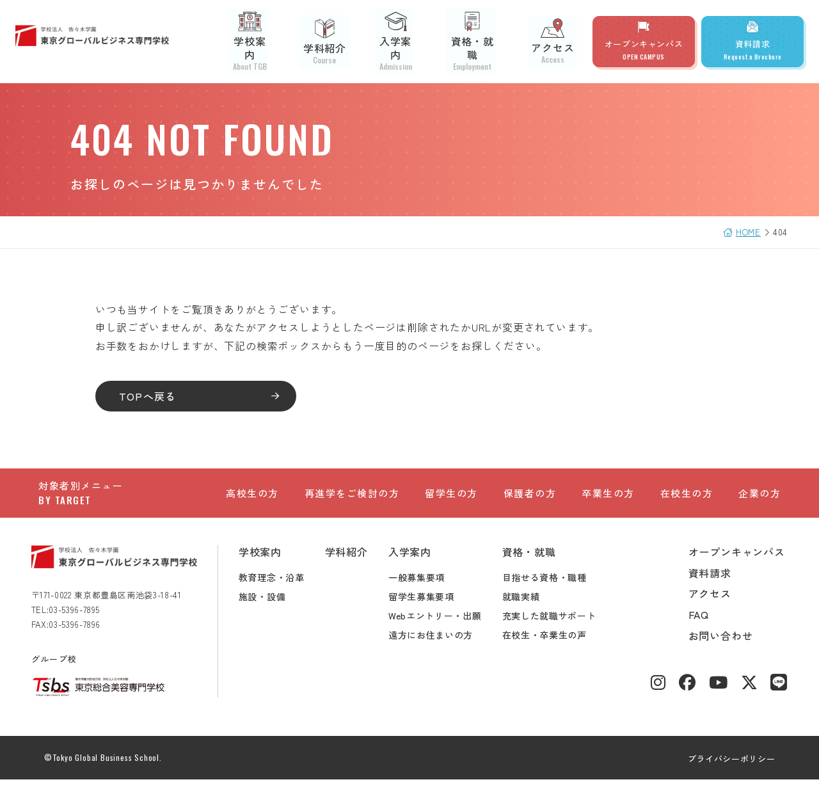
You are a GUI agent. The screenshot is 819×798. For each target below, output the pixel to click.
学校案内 (270, 42)
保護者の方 (530, 500)
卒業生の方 (608, 500)
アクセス (555, 41)
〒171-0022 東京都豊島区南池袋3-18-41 (113, 613)
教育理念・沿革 (279, 595)
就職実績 (528, 614)
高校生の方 (252, 500)
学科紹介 (338, 42)
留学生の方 (451, 500)
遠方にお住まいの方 (437, 652)
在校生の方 (686, 500)
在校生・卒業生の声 (551, 652)
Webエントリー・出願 (442, 633)
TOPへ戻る (155, 396)
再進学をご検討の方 (352, 500)
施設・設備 (269, 614)
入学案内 (407, 42)
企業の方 (759, 500)
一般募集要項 (423, 595)
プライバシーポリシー (724, 776)
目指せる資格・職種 (551, 595)
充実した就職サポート (556, 633)
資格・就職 (482, 42)
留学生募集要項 (428, 614)
